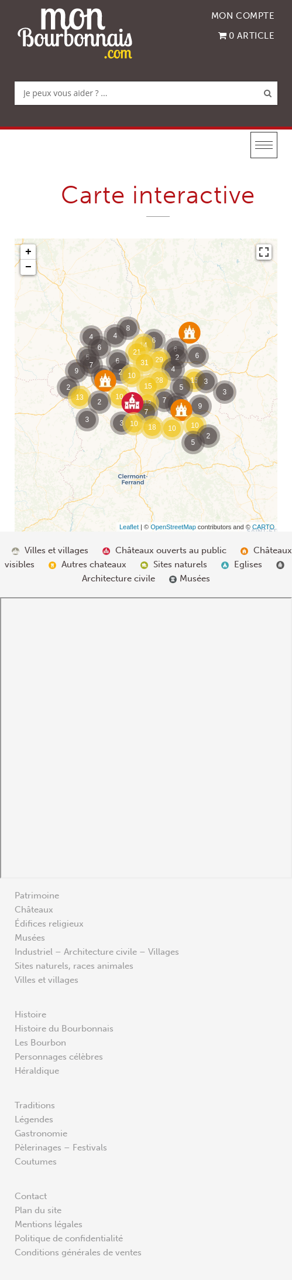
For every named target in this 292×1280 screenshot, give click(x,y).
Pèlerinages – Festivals (61, 1147)
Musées (30, 937)
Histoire (30, 1014)
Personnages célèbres (59, 1056)
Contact (31, 1196)
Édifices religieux (49, 923)
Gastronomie (41, 1133)
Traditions (35, 1105)
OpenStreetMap (173, 526)
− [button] (28, 267)
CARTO (263, 526)
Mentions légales (49, 1224)
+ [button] (28, 252)
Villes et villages (46, 980)
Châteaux (34, 909)
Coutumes (36, 1161)
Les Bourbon (40, 1042)
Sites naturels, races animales (74, 966)
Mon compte (243, 16)
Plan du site (38, 1210)
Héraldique (37, 1070)
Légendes (34, 1119)
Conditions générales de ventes (78, 1252)
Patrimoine (37, 895)
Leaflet (129, 526)
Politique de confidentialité (69, 1238)
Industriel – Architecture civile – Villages (97, 952)
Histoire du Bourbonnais (64, 1028)
